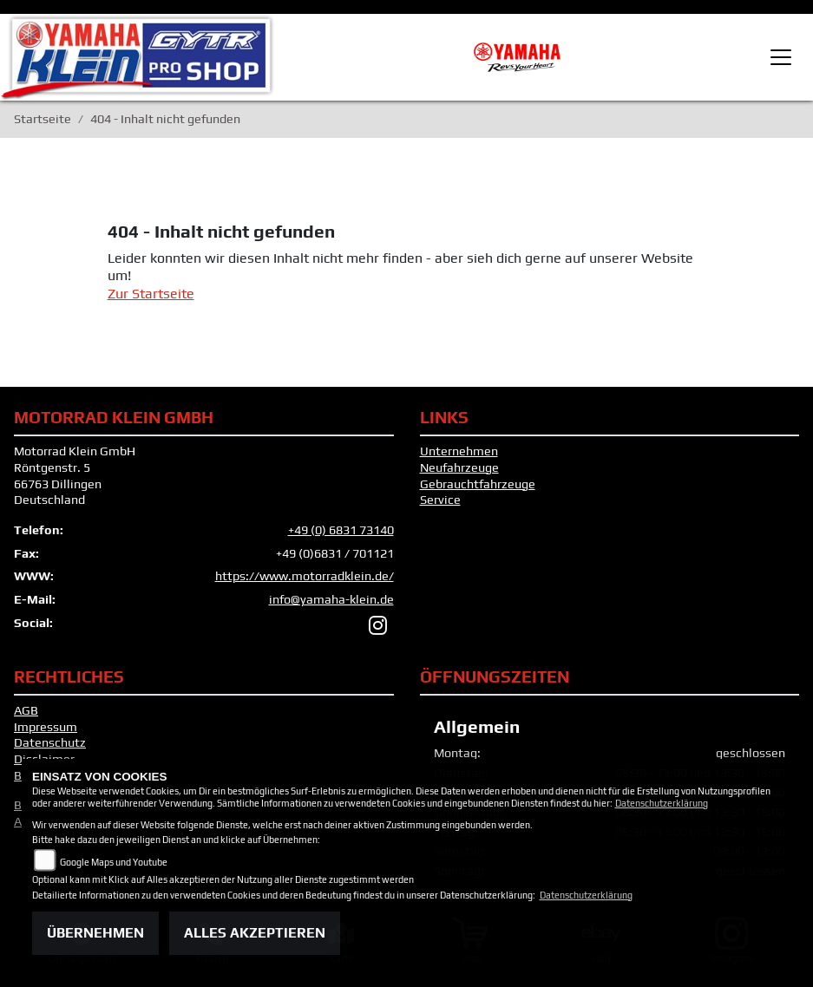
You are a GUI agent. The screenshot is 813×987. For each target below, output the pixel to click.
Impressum (45, 727)
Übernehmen (95, 933)
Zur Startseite (151, 293)
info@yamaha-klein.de (331, 599)
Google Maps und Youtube (113, 862)
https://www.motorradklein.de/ (304, 576)
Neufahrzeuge (459, 467)
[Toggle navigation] (781, 57)
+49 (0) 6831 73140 (341, 530)
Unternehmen (459, 451)
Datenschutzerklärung (661, 803)
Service (440, 500)
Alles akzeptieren (254, 933)
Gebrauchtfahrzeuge (477, 484)
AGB (26, 710)
